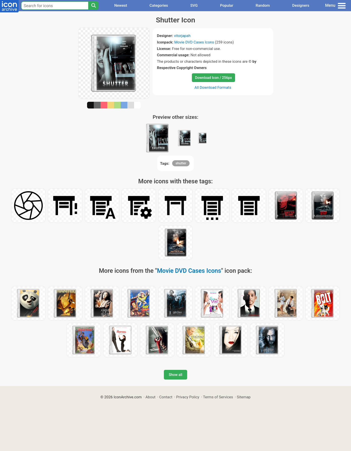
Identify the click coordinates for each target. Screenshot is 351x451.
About (151, 397)
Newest (120, 5)
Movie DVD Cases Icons (194, 42)
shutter (181, 163)
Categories (159, 5)
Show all (175, 375)
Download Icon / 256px (213, 78)
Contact (165, 397)
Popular (226, 5)
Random (263, 5)
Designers (300, 5)
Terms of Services (218, 397)
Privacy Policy (187, 397)
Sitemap (244, 397)
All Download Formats (213, 87)
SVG (194, 5)
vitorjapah (182, 35)
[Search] (93, 5)
